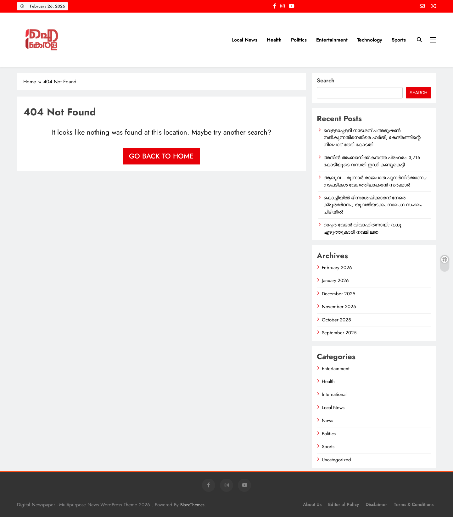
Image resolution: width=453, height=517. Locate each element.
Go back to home (161, 156)
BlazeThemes (192, 505)
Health (274, 39)
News (327, 420)
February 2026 (337, 267)
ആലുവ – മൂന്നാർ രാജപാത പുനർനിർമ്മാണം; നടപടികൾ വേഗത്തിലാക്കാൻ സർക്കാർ (375, 181)
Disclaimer (376, 504)
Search (325, 80)
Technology (369, 39)
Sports (399, 39)
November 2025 (339, 306)
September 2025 (339, 332)
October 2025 (336, 319)
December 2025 (338, 293)
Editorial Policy (343, 504)
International (334, 394)
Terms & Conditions (413, 504)
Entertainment (332, 39)
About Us (312, 504)
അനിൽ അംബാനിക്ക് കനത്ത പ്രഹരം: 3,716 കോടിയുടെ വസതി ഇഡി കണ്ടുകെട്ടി (371, 161)
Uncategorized (336, 459)
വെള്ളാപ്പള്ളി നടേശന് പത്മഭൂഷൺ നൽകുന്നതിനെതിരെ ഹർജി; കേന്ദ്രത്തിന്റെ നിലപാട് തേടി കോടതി (372, 137)
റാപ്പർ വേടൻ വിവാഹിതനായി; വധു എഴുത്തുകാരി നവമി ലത (362, 228)
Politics (299, 39)
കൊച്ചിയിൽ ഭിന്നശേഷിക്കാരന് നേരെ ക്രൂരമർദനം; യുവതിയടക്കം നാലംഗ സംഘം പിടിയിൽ (372, 204)
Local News (244, 39)
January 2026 (335, 280)
